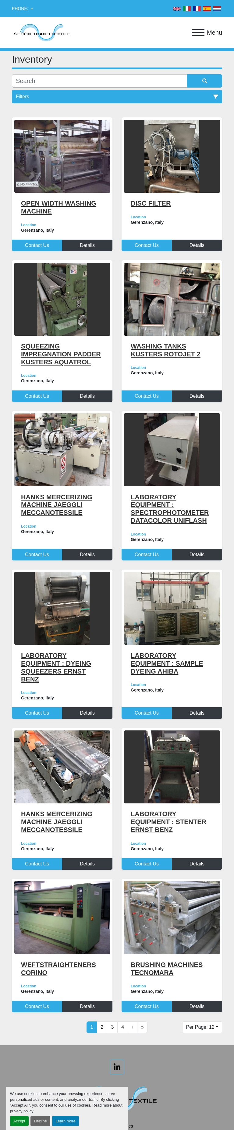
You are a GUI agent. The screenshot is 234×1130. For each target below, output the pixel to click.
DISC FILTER (151, 203)
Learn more (65, 1121)
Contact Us (37, 245)
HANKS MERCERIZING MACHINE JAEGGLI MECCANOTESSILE (56, 505)
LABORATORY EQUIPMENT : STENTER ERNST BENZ (168, 822)
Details (87, 245)
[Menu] (198, 32)
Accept (19, 1121)
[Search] (99, 81)
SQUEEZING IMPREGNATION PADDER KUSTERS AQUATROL (61, 354)
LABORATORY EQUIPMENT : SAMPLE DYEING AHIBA (167, 663)
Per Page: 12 (200, 1027)
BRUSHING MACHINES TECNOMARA (167, 968)
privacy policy (21, 1111)
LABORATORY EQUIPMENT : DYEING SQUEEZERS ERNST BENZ (56, 667)
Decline (40, 1121)
